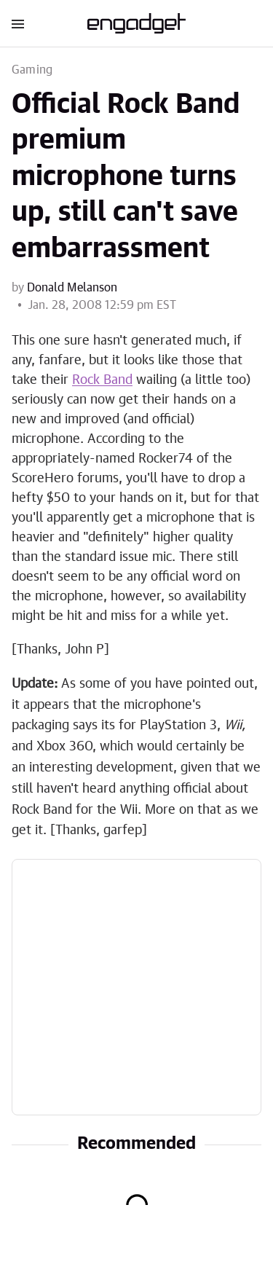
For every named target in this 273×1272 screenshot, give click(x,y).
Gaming (32, 70)
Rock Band (102, 380)
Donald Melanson (72, 288)
